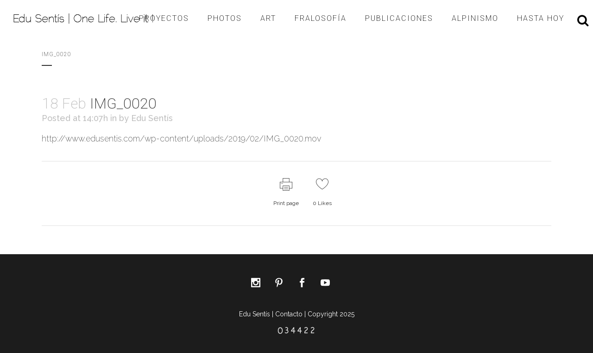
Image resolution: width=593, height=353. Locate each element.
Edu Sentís (152, 118)
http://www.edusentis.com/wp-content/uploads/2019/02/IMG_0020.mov (181, 138)
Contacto (289, 314)
